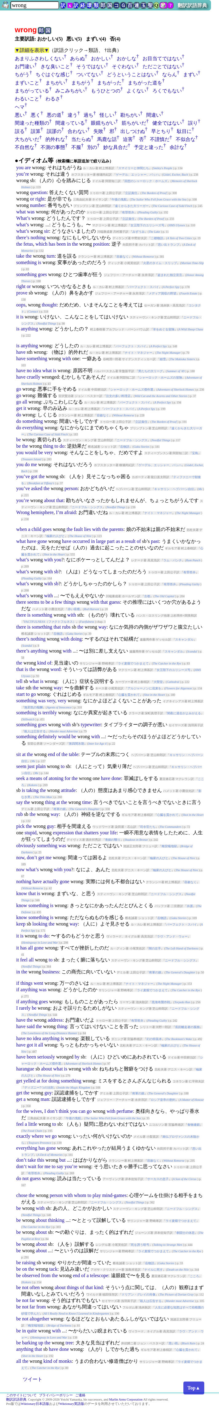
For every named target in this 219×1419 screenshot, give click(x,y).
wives (36, 1111)
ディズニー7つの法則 (38, 1087)
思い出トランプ (168, 244)
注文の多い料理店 (118, 396)
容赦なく (122, 256)
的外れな (55, 139)
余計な (177, 147)
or (32, 198)
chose (21, 1195)
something (26, 262)
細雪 (163, 359)
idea (37, 370)
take (20, 256)
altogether (39, 1318)
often (34, 1287)
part (111, 541)
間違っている (70, 123)
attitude (68, 790)
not (25, 1178)
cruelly (33, 377)
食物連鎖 (193, 1124)
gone (42, 541)
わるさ (52, 98)
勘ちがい (130, 115)
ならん (169, 74)
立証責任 (131, 193)
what (21, 211)
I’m (59, 512)
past (155, 541)
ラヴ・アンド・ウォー (172, 936)
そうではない (91, 66)
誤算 (36, 131)
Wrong (23, 512)
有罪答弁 (128, 212)
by (77, 1056)
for (68, 778)
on (24, 1269)
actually (51, 881)
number (37, 205)
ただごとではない (162, 66)
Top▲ (193, 1387)
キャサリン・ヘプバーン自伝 (174, 489)
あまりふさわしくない (39, 58)
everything (32, 427)
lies (87, 529)
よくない (136, 90)
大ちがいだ (27, 139)
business (50, 971)
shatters (91, 832)
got (34, 476)
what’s (22, 224)
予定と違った (148, 147)
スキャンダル (184, 639)
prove (21, 292)
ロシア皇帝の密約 (163, 1099)
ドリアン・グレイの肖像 (138, 1294)
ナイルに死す (153, 1269)
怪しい (107, 115)
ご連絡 (80, 1395)
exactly (23, 1136)
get (19, 408)
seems (33, 602)
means (35, 778)
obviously (26, 845)
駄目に (184, 131)
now (20, 857)
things (70, 602)
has (52, 244)
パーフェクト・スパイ (143, 287)
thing (48, 446)
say (19, 802)
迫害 (128, 139)
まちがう (81, 82)
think (64, 1111)
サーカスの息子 (158, 1179)
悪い (20, 115)
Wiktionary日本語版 (35, 1403)
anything (29, 328)
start (20, 694)
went (38, 983)
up (40, 1342)
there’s (22, 237)
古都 (147, 596)
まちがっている (32, 90)
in (69, 244)
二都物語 (157, 238)
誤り (193, 123)
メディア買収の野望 (162, 293)
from (46, 1275)
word (55, 669)
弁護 (190, 906)
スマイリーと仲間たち (133, 168)
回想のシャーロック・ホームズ (145, 181)
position (101, 244)
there (21, 602)
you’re (22, 174)
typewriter (91, 724)
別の (92, 147)
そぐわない (124, 66)
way (102, 627)
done (116, 778)
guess (114, 602)
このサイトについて (21, 1395)
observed (31, 1275)
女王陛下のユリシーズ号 (147, 225)
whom (80, 1195)
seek (20, 778)
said (31, 1026)
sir (46, 231)
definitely (47, 736)
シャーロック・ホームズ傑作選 (131, 389)
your (104, 832)
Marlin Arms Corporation (126, 1399)
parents (116, 529)
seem (21, 766)
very (48, 452)
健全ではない (167, 123)
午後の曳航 (119, 199)
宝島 (195, 453)
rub (19, 814)
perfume (125, 1111)
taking (32, 790)
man (45, 1099)
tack (53, 1269)
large (101, 541)
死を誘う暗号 (140, 1244)
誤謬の (54, 131)
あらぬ (77, 58)
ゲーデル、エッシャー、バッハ (137, 174)
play (96, 1195)
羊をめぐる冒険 (163, 329)
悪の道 (54, 115)
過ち (88, 115)
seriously (46, 1056)
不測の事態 (53, 147)
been (61, 244)
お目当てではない (162, 58)
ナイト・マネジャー (138, 352)
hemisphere (42, 512)
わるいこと (27, 98)
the (19, 244)
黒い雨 (173, 1343)
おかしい (101, 58)
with (66, 358)
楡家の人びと (55, 536)
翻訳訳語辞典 (192, 5)
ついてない (88, 74)
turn (51, 256)
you (20, 167)
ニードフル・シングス (132, 440)
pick (20, 826)
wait (32, 1166)
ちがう (22, 74)
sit (18, 754)
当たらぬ (81, 139)
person (71, 488)
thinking (56, 1220)
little (32, 1124)
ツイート (32, 1379)
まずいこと (27, 82)
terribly (49, 712)
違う (72, 115)
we (48, 1136)
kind (41, 662)
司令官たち (147, 826)
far (32, 1300)
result (130, 541)
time (86, 802)
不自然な (24, 147)
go (18, 389)
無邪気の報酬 (33, 707)
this (40, 1160)
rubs (66, 627)
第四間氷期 (76, 743)
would (31, 452)
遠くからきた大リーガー (132, 206)
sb (56, 571)
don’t (32, 857)
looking (39, 923)
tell (19, 681)
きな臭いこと (55, 66)
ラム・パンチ (172, 560)
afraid (70, 512)
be (18, 439)
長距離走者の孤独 (187, 1027)
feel (24, 959)
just (31, 766)
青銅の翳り (112, 839)
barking (29, 1342)
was (31, 211)
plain (41, 766)
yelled (29, 1080)
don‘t (21, 1166)
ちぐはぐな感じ (53, 74)
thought (49, 304)
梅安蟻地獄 (169, 846)
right (40, 198)
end (51, 754)
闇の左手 (155, 948)
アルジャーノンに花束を (144, 688)
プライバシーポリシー (56, 1395)
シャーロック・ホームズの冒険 (160, 377)
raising (29, 1262)
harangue (25, 1068)
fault (78, 529)
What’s (23, 218)
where (38, 1136)
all (24, 401)
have (20, 352)
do (18, 414)
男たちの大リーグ (150, 371)
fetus (28, 244)
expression (63, 832)
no (29, 370)
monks (65, 1361)
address (55, 1020)
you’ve (23, 476)
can (82, 1111)
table (73, 754)
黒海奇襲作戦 (161, 1002)
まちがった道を (145, 82)
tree (69, 1342)
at (24, 754)
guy (50, 826)
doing (76, 638)
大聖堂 (158, 682)
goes (42, 274)
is (39, 262)
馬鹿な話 (107, 139)
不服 (76, 147)
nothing (37, 237)
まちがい (55, 82)
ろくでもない (167, 90)
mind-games (114, 1195)
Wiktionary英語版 (71, 1403)
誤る (20, 131)
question (38, 192)
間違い (153, 115)
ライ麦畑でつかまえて (133, 663)
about (49, 500)
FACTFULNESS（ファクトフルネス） (50, 621)
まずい (190, 74)
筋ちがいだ (134, 123)
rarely (24, 1008)
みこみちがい (70, 90)
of (139, 541)
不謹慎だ (160, 139)
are (28, 167)
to (56, 446)
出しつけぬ (132, 131)
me (34, 464)
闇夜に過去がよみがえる (184, 713)
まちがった (109, 82)
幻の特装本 (154, 1039)
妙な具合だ (115, 147)
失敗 (98, 131)
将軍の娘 (59, 809)
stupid (31, 832)
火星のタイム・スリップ (160, 263)
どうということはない (131, 74)
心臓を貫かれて (129, 694)
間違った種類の (32, 123)
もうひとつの (105, 90)
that (60, 500)
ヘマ (20, 107)
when (21, 529)
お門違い (24, 66)
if (17, 983)
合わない (77, 131)
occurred (81, 541)
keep (20, 923)
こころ (194, 1276)
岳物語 (124, 446)
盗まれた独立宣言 (170, 275)
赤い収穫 (74, 609)
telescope (99, 1275)
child (36, 529)
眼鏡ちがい (103, 123)
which (41, 244)
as (118, 541)
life (113, 832)
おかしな (126, 58)
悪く (36, 115)
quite (32, 1330)
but (62, 1160)
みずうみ (138, 231)
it (17, 316)
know (21, 893)
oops (20, 304)
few (58, 602)
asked (36, 488)
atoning (56, 778)
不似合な (185, 139)
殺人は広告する (35, 731)
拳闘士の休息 (185, 1232)
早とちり (161, 131)
